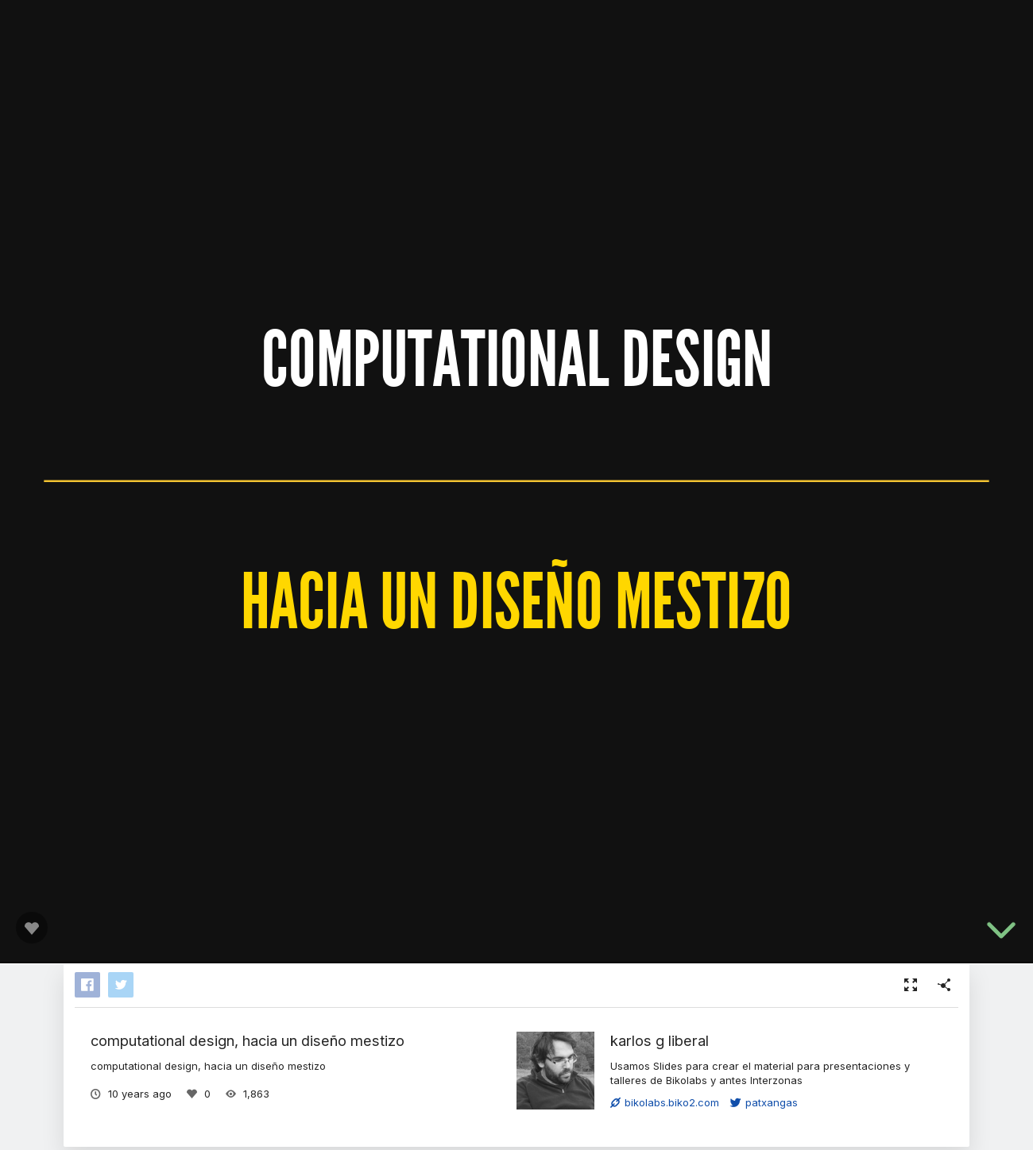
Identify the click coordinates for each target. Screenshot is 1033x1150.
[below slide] (1001, 933)
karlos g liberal (659, 1040)
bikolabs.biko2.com (664, 1102)
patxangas (764, 1102)
